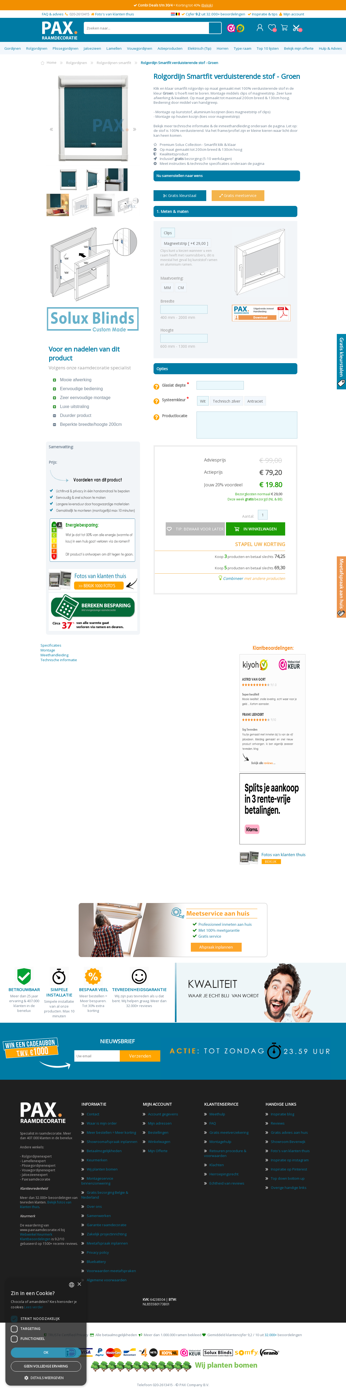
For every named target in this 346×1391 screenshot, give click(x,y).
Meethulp (217, 1113)
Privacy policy (98, 1251)
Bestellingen (158, 1131)
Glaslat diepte (174, 384)
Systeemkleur (174, 398)
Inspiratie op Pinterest (289, 1168)
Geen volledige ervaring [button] (46, 1366)
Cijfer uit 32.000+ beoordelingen (215, 14)
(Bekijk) (207, 5)
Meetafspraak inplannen (107, 1242)
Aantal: (248, 515)
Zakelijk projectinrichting (107, 1232)
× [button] (79, 1284)
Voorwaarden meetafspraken (111, 1269)
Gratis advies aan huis (289, 1131)
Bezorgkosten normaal (258, 493)
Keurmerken (97, 1158)
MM (167, 286)
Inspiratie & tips (265, 14)
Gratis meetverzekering (228, 1131)
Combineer (233, 577)
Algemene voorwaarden (107, 1278)
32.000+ (271, 1333)
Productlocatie (174, 414)
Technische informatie (59, 658)
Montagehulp (220, 1140)
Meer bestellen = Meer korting (111, 1131)
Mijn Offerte (158, 1149)
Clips (168, 231)
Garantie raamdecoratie (107, 1223)
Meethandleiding (54, 653)
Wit (203, 400)
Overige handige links (289, 1186)
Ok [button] (46, 1352)
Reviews (278, 1122)
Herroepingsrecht (223, 1173)
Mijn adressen (160, 1122)
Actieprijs (213, 471)
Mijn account (294, 14)
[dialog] (45, 1332)
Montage (48, 649)
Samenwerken (99, 1214)
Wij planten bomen (102, 1168)
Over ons (94, 1205)
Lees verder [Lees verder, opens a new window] (33, 1307)
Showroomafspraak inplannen (112, 1140)
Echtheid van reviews (226, 1182)
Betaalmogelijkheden (104, 1149)
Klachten (216, 1163)
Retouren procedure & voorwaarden (225, 1152)
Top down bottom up (288, 1177)
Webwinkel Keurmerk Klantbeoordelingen (36, 1235)
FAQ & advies (53, 14)
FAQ (212, 1122)
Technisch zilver (226, 400)
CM (181, 286)
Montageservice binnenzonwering (97, 1180)
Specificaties (51, 644)
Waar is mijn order (102, 1122)
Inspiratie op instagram (290, 1158)
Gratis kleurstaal (179, 194)
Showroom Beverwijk (288, 1140)
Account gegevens (163, 1113)
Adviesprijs (215, 459)
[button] (46, 1377)
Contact (93, 1113)
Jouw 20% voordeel (223, 484)
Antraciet (255, 400)
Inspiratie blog (282, 1113)
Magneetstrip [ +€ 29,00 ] (186, 242)
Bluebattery (96, 1260)
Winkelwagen (284, 27)
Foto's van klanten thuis (114, 14)
